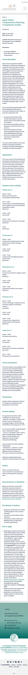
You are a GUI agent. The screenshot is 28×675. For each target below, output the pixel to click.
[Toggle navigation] (25, 8)
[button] (22, 2)
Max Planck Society (10, 651)
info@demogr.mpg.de (13, 628)
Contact (13, 665)
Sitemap (16, 666)
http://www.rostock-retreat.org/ (13, 499)
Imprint (19, 665)
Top (14, 673)
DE (27, 2)
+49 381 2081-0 (11, 625)
